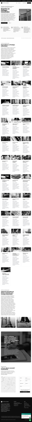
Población (26, 383)
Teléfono (26, 380)
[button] (8, 384)
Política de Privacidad (27, 389)
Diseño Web (26, 419)
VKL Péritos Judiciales (5, 3)
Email (20, 380)
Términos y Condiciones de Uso (24, 390)
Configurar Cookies (26, 407)
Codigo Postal (21, 383)
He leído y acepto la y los (25, 390)
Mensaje (21, 386)
